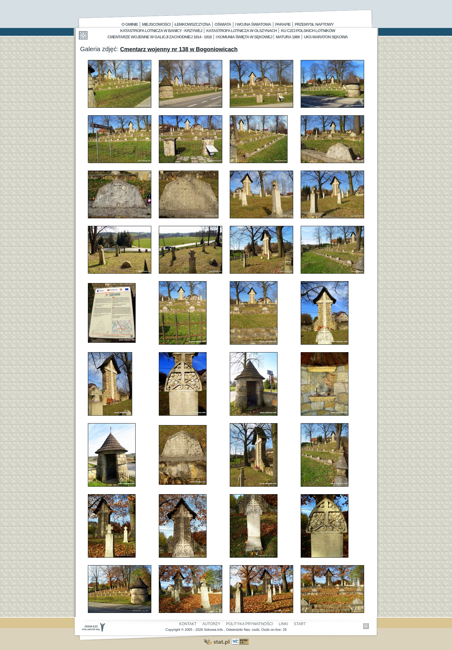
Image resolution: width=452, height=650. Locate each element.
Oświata (223, 24)
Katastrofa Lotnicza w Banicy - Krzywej (161, 30)
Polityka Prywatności (249, 624)
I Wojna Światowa (253, 24)
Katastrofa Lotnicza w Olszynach (241, 30)
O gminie (129, 24)
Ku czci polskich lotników (308, 30)
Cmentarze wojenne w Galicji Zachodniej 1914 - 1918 (159, 37)
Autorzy (211, 624)
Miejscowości (156, 24)
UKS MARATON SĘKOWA (326, 37)
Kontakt (188, 624)
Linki (283, 624)
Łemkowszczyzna (193, 24)
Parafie (283, 24)
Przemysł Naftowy (314, 24)
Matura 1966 (288, 37)
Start (300, 624)
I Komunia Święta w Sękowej (244, 37)
